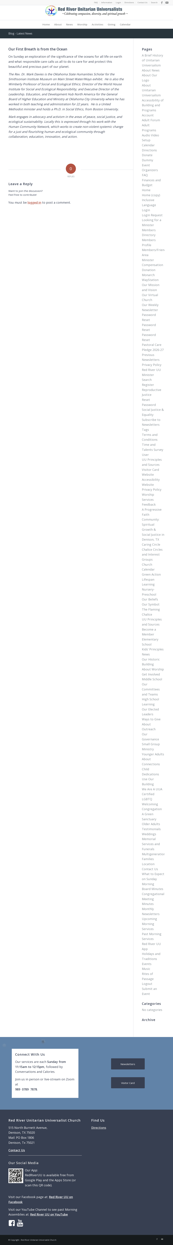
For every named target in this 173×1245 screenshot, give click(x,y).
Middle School (152, 679)
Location (148, 864)
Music (146, 969)
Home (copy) (151, 195)
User (145, 455)
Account (148, 115)
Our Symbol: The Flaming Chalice (151, 609)
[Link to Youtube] (166, 2)
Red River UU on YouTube (49, 1214)
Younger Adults (153, 754)
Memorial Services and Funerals (151, 844)
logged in (34, 202)
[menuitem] (96, 2)
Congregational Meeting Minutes (153, 899)
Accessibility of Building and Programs (153, 105)
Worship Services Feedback (149, 499)
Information (106, 2)
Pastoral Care (151, 345)
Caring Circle (151, 544)
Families (148, 859)
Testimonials (151, 829)
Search (154, 2)
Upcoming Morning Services (149, 924)
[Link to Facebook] (161, 2)
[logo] (86, 12)
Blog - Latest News (20, 33)
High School (150, 699)
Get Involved (151, 674)
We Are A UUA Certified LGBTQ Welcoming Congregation (152, 799)
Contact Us (142, 2)
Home (146, 190)
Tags (145, 430)
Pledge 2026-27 (153, 350)
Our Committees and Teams (151, 689)
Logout (147, 984)
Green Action (151, 574)
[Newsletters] (128, 1063)
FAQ (96, 2)
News (146, 654)
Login (118, 2)
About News (151, 70)
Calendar (148, 145)
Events (146, 964)
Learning (148, 704)
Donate (147, 155)
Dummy (147, 160)
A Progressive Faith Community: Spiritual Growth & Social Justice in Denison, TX (153, 524)
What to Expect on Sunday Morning (153, 879)
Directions (129, 2)
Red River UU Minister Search (151, 375)
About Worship (153, 669)
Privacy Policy (151, 365)
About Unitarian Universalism (151, 90)
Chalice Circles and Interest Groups (152, 554)
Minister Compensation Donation (152, 265)
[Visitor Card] (128, 1082)
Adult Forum (151, 120)
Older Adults (151, 824)
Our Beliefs (150, 599)
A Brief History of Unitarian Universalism (152, 60)
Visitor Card (150, 470)
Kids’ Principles (153, 649)
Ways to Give (151, 719)
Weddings (149, 834)
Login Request (152, 215)
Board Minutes (152, 889)
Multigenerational (155, 854)
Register (148, 385)
